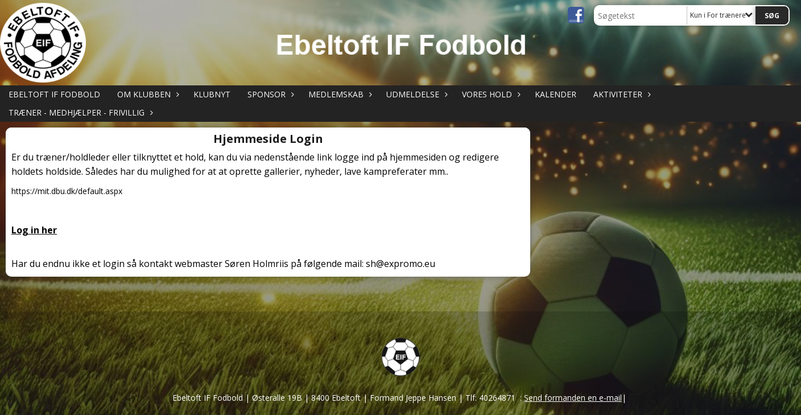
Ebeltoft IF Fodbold (54, 94)
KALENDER (555, 94)
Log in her (34, 230)
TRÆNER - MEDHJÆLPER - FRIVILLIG (79, 112)
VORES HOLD (490, 94)
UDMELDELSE (415, 94)
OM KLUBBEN (146, 94)
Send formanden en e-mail (573, 397)
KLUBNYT (211, 94)
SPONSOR (269, 94)
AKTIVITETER (620, 94)
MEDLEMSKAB (338, 94)
